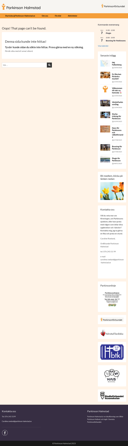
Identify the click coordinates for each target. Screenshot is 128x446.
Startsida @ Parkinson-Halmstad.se (20, 16)
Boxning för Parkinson (117, 147)
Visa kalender (103, 46)
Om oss (45, 16)
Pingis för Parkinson (116, 159)
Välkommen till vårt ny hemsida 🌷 (117, 90)
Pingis (108, 33)
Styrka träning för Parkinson (116, 116)
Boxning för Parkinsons (116, 41)
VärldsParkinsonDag (117, 103)
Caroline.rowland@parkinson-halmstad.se (17, 421)
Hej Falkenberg (117, 63)
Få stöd (58, 16)
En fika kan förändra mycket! (116, 76)
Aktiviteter (72, 16)
